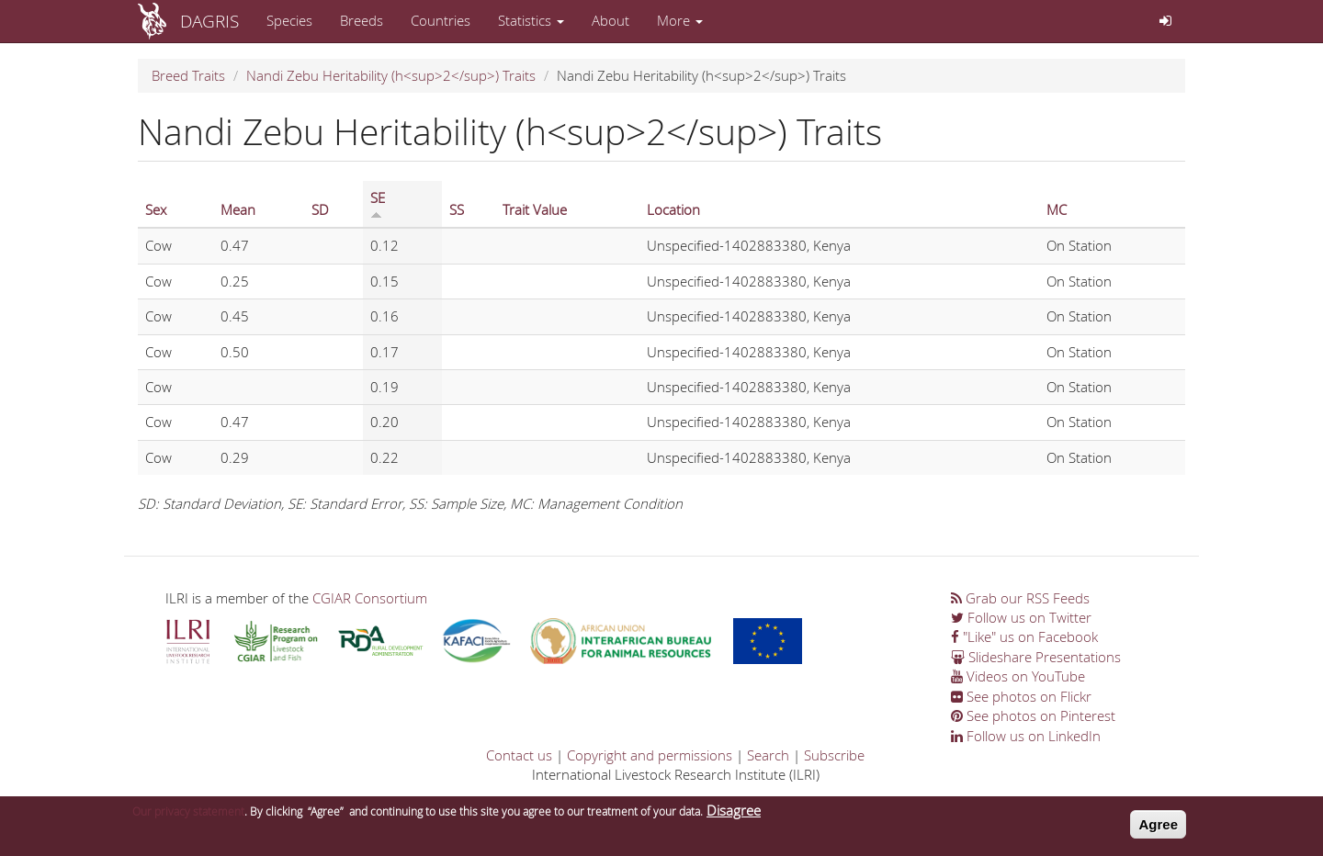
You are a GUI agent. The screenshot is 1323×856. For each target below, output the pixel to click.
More (680, 20)
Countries (440, 20)
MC (1056, 209)
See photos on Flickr (1021, 696)
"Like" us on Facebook (1024, 636)
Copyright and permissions (649, 755)
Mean (237, 209)
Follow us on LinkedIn (1026, 735)
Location (673, 209)
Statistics (531, 20)
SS (456, 209)
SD (320, 209)
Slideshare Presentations (1036, 657)
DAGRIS (209, 20)
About (610, 20)
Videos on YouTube (1018, 676)
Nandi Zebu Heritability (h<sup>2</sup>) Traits (391, 75)
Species (289, 20)
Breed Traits (188, 75)
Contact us (519, 755)
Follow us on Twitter (1021, 617)
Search (768, 755)
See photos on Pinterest (1033, 715)
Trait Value (535, 209)
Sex (155, 209)
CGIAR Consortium (369, 598)
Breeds (361, 20)
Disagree (734, 814)
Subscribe (834, 755)
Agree (1158, 828)
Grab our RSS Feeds (1020, 598)
